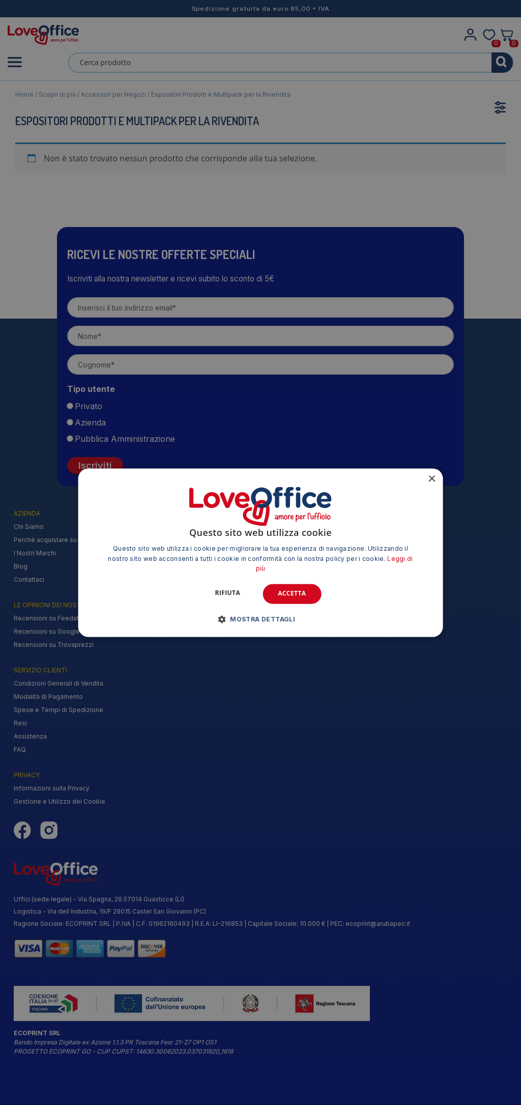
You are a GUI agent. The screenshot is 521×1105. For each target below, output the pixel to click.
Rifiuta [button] (228, 593)
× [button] (431, 479)
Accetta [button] (292, 593)
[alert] (260, 552)
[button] (261, 619)
